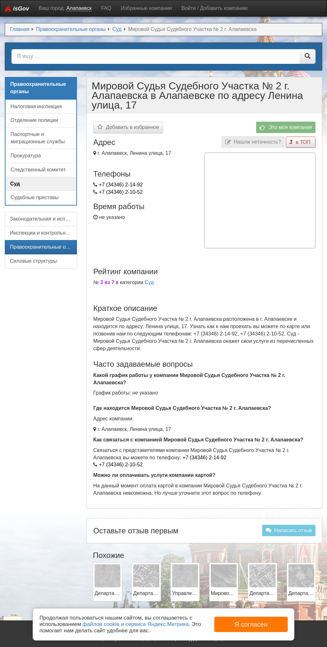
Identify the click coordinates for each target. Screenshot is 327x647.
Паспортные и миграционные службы (38, 138)
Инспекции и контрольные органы (43, 233)
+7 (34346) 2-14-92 (120, 184)
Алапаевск (79, 8)
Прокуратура (26, 155)
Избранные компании (146, 8)
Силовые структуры (33, 261)
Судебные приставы (34, 197)
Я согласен (250, 624)
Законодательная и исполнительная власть (43, 219)
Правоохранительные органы (43, 247)
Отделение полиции (34, 120)
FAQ (106, 8)
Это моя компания (286, 127)
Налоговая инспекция (36, 106)
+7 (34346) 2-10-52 (120, 192)
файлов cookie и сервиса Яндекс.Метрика (136, 624)
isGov (17, 8)
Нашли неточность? (253, 142)
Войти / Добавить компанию (214, 8)
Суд (149, 282)
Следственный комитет (38, 169)
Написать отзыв (289, 530)
